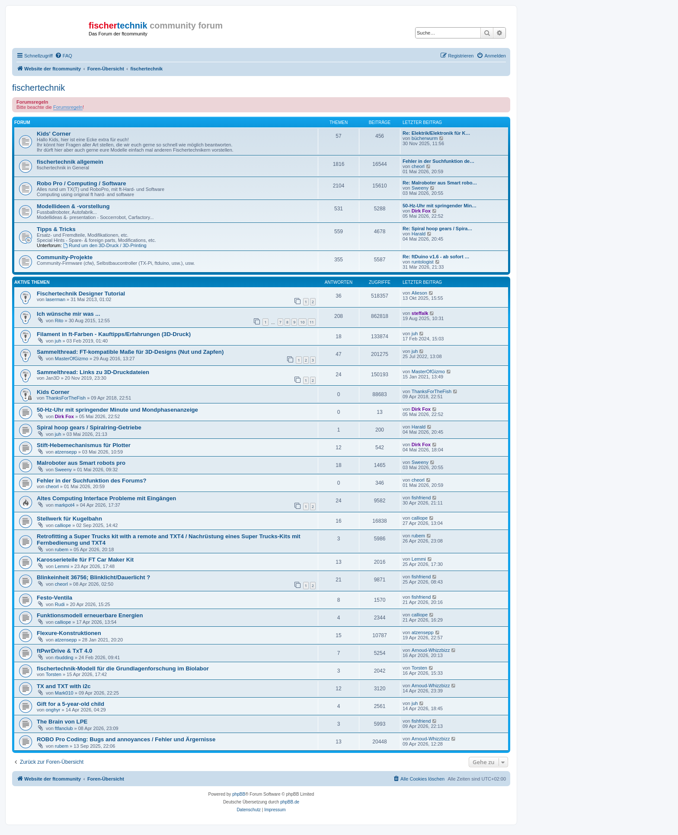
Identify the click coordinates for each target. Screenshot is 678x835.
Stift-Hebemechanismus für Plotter (84, 445)
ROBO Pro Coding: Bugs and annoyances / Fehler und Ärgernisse (126, 739)
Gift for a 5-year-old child (70, 704)
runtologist (423, 261)
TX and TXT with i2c (64, 686)
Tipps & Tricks (56, 229)
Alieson (419, 292)
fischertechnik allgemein (70, 162)
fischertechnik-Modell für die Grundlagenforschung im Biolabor (123, 668)
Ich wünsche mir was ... (68, 314)
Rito (59, 320)
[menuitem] (63, 56)
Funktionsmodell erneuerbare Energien (90, 615)
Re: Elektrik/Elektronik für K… (436, 133)
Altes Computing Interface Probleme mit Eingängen (106, 498)
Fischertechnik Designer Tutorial (81, 293)
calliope (63, 525)
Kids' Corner (54, 133)
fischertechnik (38, 87)
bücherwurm (425, 138)
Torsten (53, 674)
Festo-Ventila (54, 597)
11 (312, 322)
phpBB (238, 794)
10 (302, 322)
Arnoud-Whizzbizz (431, 650)
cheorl (418, 166)
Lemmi (62, 566)
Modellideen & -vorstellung (73, 206)
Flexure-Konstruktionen (69, 633)
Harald (418, 233)
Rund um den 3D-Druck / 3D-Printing (105, 245)
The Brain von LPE (62, 721)
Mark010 (64, 692)
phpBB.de (289, 802)
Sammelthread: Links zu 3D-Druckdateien (93, 372)
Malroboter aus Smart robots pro (81, 463)
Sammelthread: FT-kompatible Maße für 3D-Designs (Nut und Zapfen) (130, 352)
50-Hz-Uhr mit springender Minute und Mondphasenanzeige (117, 409)
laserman (55, 299)
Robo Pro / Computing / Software (81, 183)
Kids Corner (53, 392)
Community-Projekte (65, 257)
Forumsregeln (68, 107)
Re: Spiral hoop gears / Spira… (437, 228)
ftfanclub (64, 728)
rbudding (64, 657)
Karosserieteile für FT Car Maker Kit (85, 559)
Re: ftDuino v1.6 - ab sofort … (436, 256)
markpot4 (65, 505)
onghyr (53, 709)
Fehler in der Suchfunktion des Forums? (92, 480)
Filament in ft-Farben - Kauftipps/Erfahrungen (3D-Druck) (114, 334)
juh (58, 340)
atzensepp (66, 451)
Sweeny (420, 187)
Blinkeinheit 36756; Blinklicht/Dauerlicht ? (93, 577)
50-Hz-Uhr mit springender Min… (440, 205)
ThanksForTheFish (66, 397)
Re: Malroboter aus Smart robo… (440, 182)
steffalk (420, 313)
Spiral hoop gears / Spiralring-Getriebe (89, 427)
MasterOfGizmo (71, 358)
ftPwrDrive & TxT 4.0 (64, 651)
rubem (61, 549)
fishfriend (421, 497)
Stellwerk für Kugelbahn (69, 518)
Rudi (60, 604)
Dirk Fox (421, 210)
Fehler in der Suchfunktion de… (438, 161)
